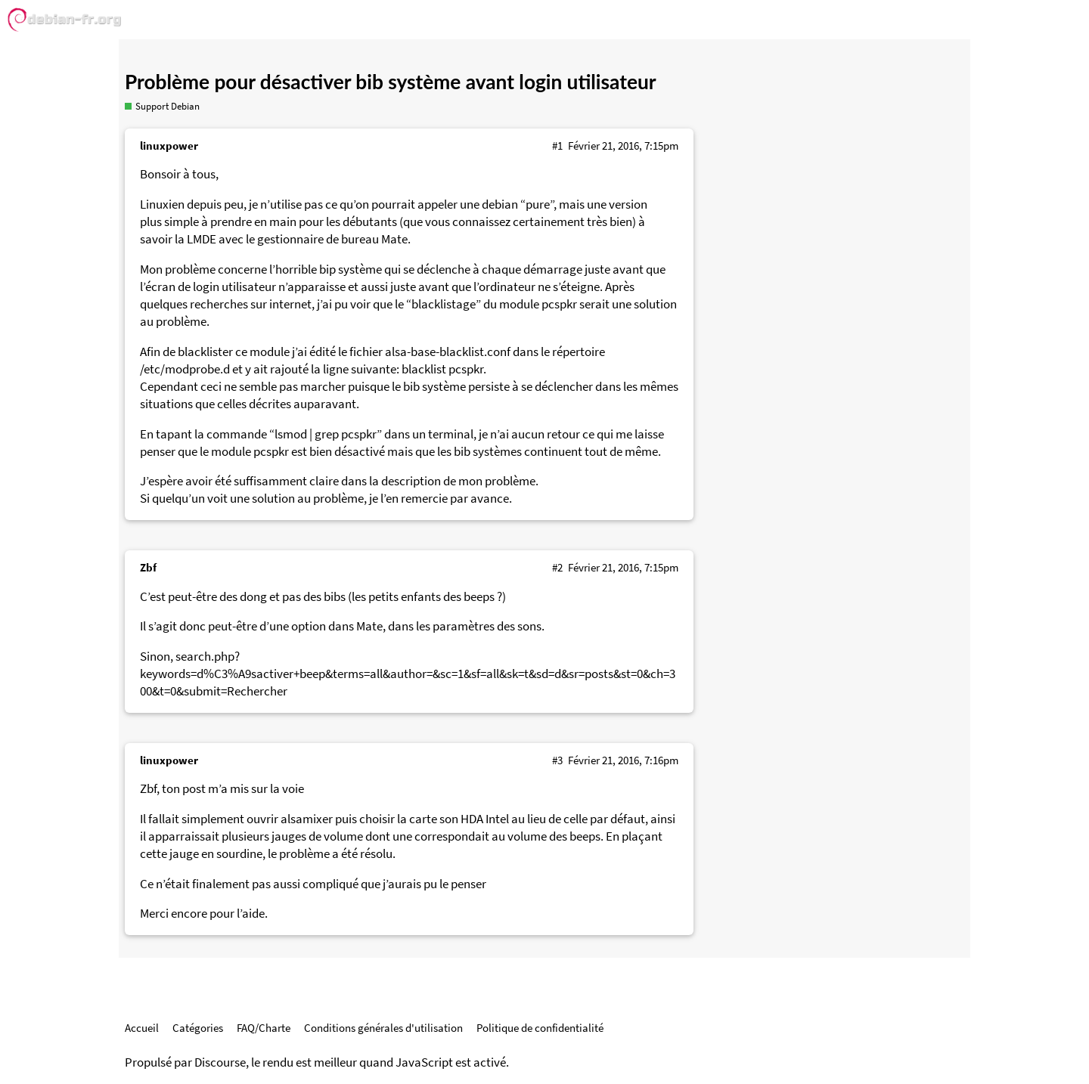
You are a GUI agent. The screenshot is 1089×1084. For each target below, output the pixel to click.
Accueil (142, 1028)
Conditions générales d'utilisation (383, 1028)
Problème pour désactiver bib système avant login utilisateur (390, 82)
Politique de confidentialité (539, 1028)
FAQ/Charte (263, 1028)
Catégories (197, 1028)
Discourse (220, 1062)
